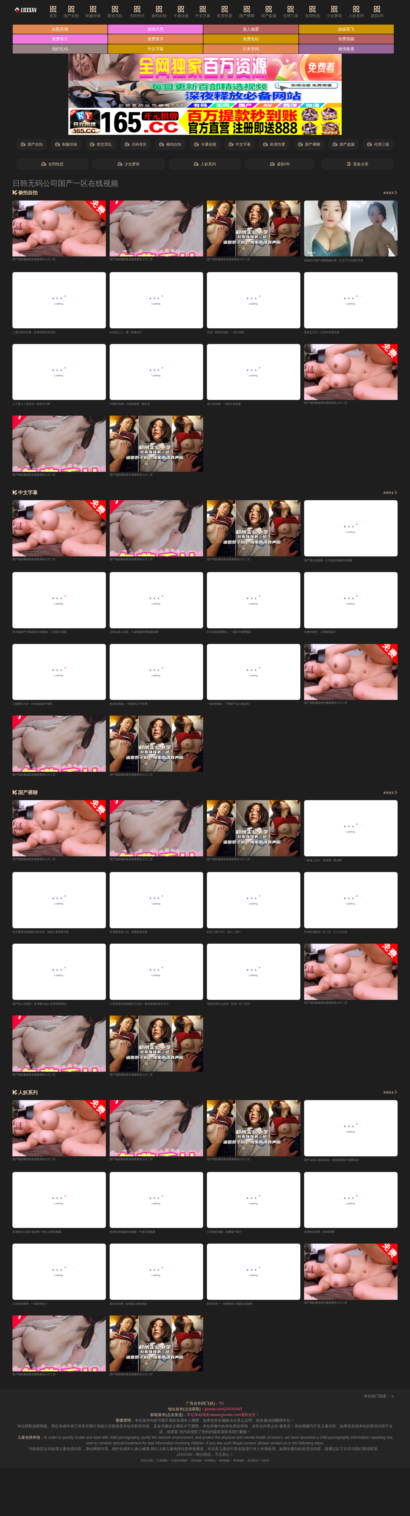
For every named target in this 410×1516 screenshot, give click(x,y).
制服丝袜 (102, 11)
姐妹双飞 (348, 29)
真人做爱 (252, 29)
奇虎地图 (249, 1465)
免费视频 (348, 39)
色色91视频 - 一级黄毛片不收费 (136, 706)
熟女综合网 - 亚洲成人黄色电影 (136, 1308)
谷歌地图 (193, 1465)
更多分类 (357, 164)
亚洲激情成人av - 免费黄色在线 (136, 935)
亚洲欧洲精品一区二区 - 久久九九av (334, 935)
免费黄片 (156, 39)
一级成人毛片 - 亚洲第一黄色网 (330, 863)
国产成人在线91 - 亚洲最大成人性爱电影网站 (50, 1007)
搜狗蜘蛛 (230, 1465)
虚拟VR (386, 11)
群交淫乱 (124, 11)
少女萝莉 (344, 11)
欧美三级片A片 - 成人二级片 (230, 935)
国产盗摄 (278, 11)
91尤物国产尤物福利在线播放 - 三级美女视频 (50, 634)
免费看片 (60, 39)
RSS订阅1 (129, 1465)
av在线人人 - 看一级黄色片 (132, 333)
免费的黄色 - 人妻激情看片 (326, 634)
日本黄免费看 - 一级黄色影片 (36, 1308)
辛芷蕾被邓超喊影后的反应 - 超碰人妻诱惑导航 (51, 935)
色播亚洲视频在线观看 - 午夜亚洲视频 (141, 1236)
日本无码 (252, 49)
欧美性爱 (234, 11)
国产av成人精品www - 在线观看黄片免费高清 (342, 1164)
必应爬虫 (267, 1465)
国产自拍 (81, 11)
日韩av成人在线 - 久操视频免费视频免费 (143, 634)
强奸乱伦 (60, 49)
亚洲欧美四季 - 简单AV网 (325, 1236)
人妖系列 (366, 11)
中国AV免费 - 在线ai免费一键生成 (138, 405)
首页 (63, 11)
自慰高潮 (60, 29)
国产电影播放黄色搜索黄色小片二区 (42, 260)
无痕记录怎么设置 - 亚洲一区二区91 (237, 1007)
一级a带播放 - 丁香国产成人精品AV (236, 706)
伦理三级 (300, 11)
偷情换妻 (348, 49)
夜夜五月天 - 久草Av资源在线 (329, 333)
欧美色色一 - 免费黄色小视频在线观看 (239, 1308)
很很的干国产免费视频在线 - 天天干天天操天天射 (345, 261)
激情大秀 (156, 29)
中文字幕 (212, 11)
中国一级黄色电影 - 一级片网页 (233, 333)
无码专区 (146, 11)
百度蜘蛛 (149, 1465)
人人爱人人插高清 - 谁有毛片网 (38, 405)
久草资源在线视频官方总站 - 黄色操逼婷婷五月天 (151, 1007)
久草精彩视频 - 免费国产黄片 (231, 1236)
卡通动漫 (190, 11)
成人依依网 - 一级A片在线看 (230, 405)
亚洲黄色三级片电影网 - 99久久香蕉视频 (46, 1236)
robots (284, 1465)
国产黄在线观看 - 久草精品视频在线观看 (338, 562)
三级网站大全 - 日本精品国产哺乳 (40, 706)
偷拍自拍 (168, 11)
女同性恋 (322, 11)
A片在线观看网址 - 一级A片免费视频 (237, 634)
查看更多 (388, 193)
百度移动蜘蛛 (171, 1465)
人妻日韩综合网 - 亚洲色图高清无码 (42, 333)
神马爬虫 (212, 1465)
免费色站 (252, 39)
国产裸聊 (256, 11)
